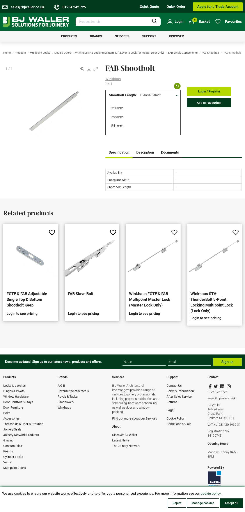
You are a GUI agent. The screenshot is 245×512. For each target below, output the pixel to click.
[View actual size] (82, 69)
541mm (116, 126)
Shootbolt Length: (123, 95)
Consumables (12, 446)
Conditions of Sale (179, 424)
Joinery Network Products (21, 435)
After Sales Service (179, 396)
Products (20, 52)
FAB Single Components (183, 52)
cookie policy (211, 493)
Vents (7, 462)
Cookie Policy (176, 418)
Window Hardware (15, 396)
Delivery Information (180, 391)
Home (7, 52)
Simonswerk (66, 402)
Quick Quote (149, 7)
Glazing (8, 440)
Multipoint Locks (40, 52)
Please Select (150, 95)
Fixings (8, 451)
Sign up (227, 362)
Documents (170, 152)
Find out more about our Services (134, 418)
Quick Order (176, 7)
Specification (119, 152)
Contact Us (174, 385)
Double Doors (62, 52)
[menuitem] (69, 36)
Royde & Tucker (68, 396)
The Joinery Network (126, 446)
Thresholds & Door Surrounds (23, 424)
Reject (176, 503)
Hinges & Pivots (14, 391)
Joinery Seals (12, 429)
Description (145, 152)
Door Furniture (13, 407)
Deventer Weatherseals (73, 391)
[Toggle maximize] (95, 69)
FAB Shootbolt (210, 52)
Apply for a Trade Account (217, 7)
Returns (172, 402)
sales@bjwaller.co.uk (222, 398)
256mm (116, 108)
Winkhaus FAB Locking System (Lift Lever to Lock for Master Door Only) (119, 52)
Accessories (11, 418)
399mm (116, 117)
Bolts (6, 413)
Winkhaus (113, 79)
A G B (61, 385)
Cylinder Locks (13, 457)
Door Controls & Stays (18, 402)
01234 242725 (217, 391)
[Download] (89, 69)
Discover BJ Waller (124, 435)
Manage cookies (203, 503)
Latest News (120, 440)
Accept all (231, 503)
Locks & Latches (14, 385)
